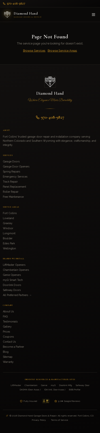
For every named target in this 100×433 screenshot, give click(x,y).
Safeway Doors (12, 290)
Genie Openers (12, 274)
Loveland (8, 218)
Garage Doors (11, 161)
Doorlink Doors (12, 285)
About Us (8, 311)
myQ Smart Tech (13, 280)
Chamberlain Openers (16, 269)
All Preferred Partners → (17, 295)
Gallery (7, 326)
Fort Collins (10, 213)
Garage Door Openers (16, 166)
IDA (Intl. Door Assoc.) (54, 389)
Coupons (8, 336)
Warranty (8, 361)
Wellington (9, 248)
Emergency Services (15, 176)
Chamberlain (31, 385)
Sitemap (7, 356)
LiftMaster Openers (14, 264)
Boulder (7, 238)
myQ (53, 385)
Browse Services (34, 50)
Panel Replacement (14, 186)
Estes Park (9, 243)
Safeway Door (82, 385)
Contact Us (9, 341)
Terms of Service (59, 420)
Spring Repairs (11, 171)
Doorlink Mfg (65, 385)
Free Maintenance (13, 196)
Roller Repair (10, 191)
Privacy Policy (39, 420)
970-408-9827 (14, 3)
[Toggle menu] (93, 14)
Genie (44, 385)
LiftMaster (16, 385)
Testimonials (10, 321)
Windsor (8, 228)
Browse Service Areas (62, 50)
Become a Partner (13, 346)
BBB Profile (74, 389)
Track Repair (10, 181)
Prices (6, 331)
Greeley (7, 223)
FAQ (5, 316)
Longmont (9, 233)
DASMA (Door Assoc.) (30, 389)
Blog (6, 351)
